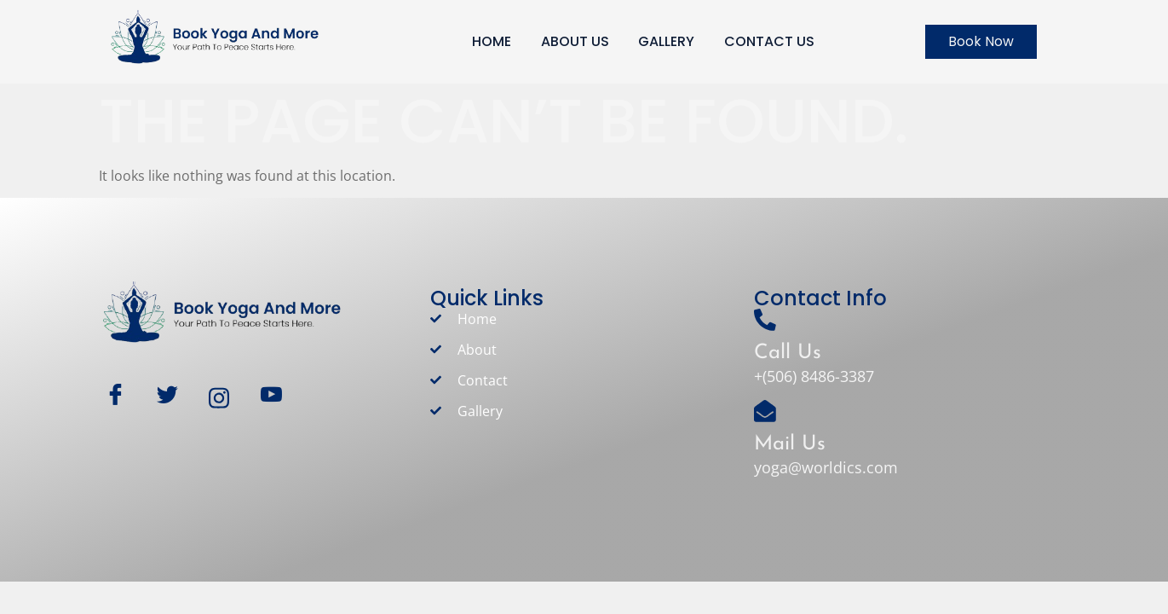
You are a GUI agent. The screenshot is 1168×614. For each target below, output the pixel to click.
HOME (491, 41)
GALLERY (667, 41)
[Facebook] (123, 397)
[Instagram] (227, 397)
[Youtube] (279, 397)
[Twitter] (175, 397)
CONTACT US (770, 41)
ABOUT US (575, 41)
